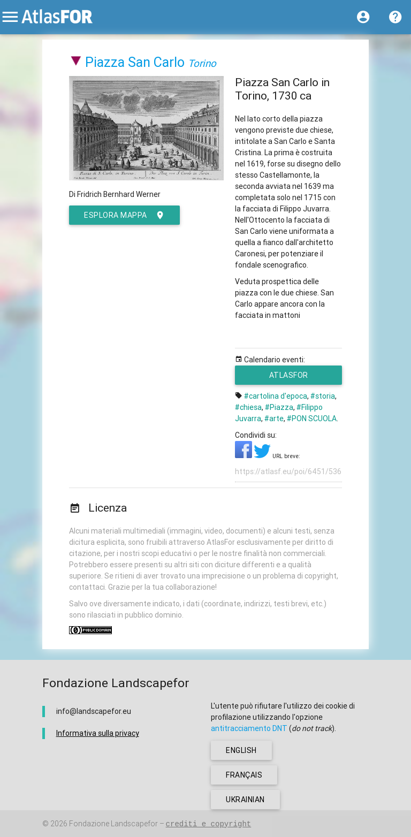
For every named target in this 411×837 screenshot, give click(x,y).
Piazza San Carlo (135, 62)
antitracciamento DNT (249, 728)
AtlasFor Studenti (294, 377)
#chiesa (248, 407)
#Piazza (279, 407)
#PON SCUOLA (312, 418)
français (244, 775)
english (241, 750)
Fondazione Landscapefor (113, 823)
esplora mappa (124, 215)
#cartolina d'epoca (275, 396)
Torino (202, 63)
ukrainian (245, 799)
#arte (274, 418)
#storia (322, 396)
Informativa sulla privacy (97, 733)
